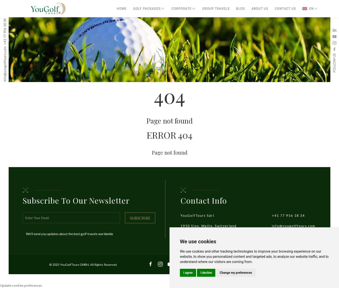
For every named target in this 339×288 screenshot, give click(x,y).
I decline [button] (206, 272)
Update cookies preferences (21, 285)
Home (122, 8)
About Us (259, 8)
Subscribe (140, 218)
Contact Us (285, 8)
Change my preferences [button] (236, 272)
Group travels (216, 8)
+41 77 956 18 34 (5, 32)
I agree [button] (188, 272)
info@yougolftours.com (5, 64)
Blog (240, 8)
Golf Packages (149, 8)
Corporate (183, 8)
